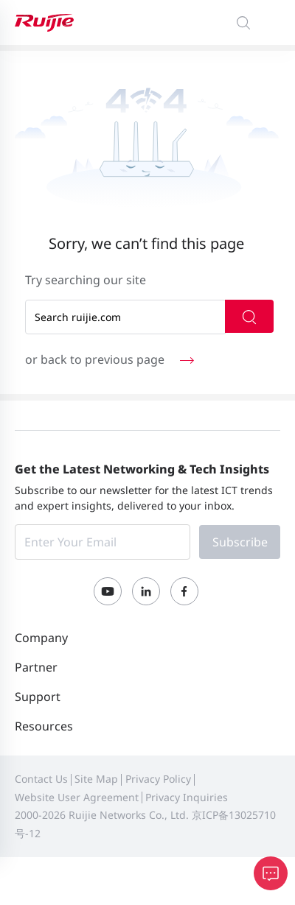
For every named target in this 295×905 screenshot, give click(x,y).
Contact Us (41, 779)
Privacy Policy (158, 779)
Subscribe (240, 542)
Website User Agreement (77, 797)
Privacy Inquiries (186, 797)
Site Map (96, 779)
